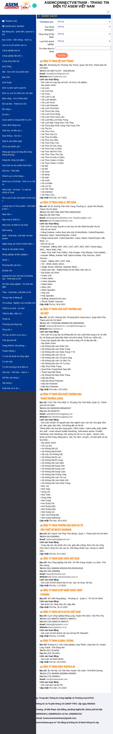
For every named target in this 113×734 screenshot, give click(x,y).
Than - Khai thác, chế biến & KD (16, 292)
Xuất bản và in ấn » (18, 388)
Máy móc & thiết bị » (18, 219)
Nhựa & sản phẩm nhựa (13, 249)
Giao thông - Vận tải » (18, 135)
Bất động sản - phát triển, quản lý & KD (18, 33)
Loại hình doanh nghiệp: (47, 42)
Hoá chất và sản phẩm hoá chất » (18, 165)
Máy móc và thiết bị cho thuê (15, 225)
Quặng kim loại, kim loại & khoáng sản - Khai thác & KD (17, 277)
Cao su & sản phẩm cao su (14, 45)
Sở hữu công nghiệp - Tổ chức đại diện (17, 285)
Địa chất (6, 77)
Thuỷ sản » (18, 329)
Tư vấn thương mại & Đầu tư (15, 367)
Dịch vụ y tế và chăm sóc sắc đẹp (17, 93)
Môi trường (7, 230)
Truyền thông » (18, 350)
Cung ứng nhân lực (10, 61)
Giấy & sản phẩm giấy (12, 141)
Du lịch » (18, 114)
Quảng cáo (7, 270)
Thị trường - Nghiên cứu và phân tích (19, 303)
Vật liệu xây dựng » (18, 377)
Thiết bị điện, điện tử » (18, 313)
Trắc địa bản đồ (9, 340)
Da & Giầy (6, 66)
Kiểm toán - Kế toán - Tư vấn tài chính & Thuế (16, 191)
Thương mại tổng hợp (12, 324)
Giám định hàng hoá (11, 125)
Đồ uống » (18, 109)
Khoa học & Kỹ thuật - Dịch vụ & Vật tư (18, 182)
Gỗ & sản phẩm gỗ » (18, 146)
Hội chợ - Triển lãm (10, 171)
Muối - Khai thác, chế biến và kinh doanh (17, 237)
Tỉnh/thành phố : (46, 22)
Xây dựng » (18, 382)
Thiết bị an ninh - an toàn (13, 308)
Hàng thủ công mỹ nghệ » (18, 160)
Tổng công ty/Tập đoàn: (46, 35)
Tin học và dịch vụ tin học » (18, 334)
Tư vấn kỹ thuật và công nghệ (15, 356)
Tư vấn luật (7, 361)
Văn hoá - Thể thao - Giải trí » (18, 372)
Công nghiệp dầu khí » (18, 55)
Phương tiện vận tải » (18, 265)
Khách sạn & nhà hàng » (18, 176)
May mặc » (18, 214)
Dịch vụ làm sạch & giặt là (14, 88)
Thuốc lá (6, 319)
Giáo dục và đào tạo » (18, 130)
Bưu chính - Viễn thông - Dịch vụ (17, 40)
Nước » (18, 259)
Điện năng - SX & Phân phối (15, 98)
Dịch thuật (6, 82)
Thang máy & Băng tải (12, 297)
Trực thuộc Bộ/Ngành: (49, 28)
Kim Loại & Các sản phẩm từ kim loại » (19, 199)
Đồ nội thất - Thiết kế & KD (14, 104)
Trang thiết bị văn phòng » (18, 345)
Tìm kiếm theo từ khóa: (46, 50)
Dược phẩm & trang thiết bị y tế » (18, 119)
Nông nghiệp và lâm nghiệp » (18, 254)
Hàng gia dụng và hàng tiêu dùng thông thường (17, 153)
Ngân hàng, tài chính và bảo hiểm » (18, 243)
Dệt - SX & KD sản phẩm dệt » (18, 71)
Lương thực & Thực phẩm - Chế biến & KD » (18, 207)
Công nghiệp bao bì (11, 50)
